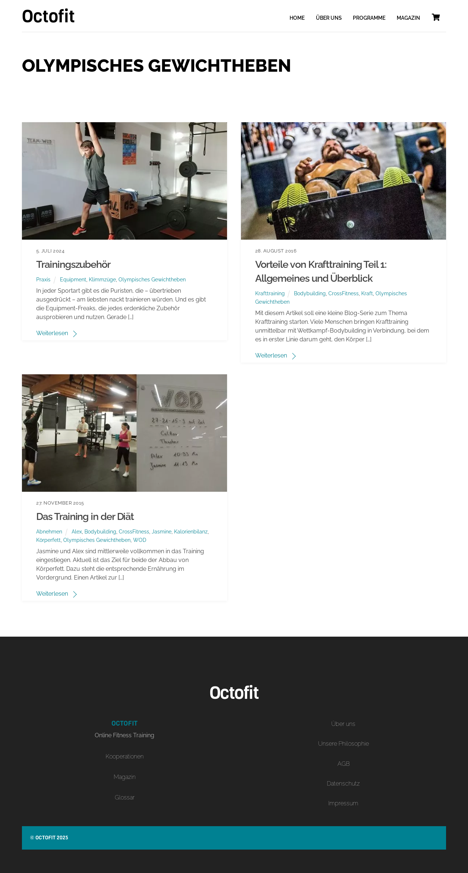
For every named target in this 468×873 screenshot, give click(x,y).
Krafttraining (270, 293)
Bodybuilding (310, 293)
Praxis (43, 279)
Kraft (367, 293)
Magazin (408, 18)
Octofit (45, 837)
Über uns (329, 18)
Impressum (343, 803)
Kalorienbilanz (191, 531)
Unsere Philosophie (343, 743)
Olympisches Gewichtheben (152, 279)
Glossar (125, 797)
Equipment (73, 279)
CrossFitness (343, 293)
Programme (369, 18)
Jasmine (161, 531)
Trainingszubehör (73, 264)
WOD (139, 540)
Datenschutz (343, 783)
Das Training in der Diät (85, 516)
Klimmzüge (102, 279)
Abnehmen (49, 531)
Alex (77, 531)
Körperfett (48, 540)
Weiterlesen (52, 333)
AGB (343, 763)
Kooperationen (125, 756)
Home (297, 18)
